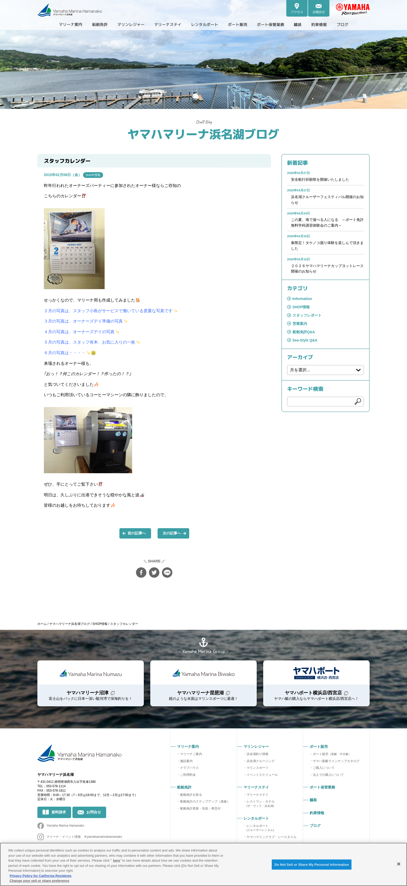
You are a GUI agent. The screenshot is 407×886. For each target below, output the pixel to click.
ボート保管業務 (275, 24)
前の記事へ (137, 533)
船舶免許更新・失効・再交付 (200, 810)
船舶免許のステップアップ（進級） (205, 803)
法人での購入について (328, 776)
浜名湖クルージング (261, 762)
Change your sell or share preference (39, 881)
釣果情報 (327, 24)
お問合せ (93, 814)
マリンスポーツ (257, 769)
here (116, 860)
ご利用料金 (188, 776)
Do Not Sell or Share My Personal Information (311, 865)
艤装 (304, 24)
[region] (203, 864)
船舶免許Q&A (304, 334)
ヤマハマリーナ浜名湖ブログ (203, 133)
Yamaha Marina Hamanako (65, 828)
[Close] (398, 864)
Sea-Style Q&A (305, 343)
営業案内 (300, 326)
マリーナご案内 (191, 755)
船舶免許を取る (191, 796)
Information (303, 301)
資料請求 (58, 814)
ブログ (352, 24)
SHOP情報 (93, 175)
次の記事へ (172, 533)
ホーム (42, 624)
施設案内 (186, 762)
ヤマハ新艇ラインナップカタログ (336, 762)
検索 (358, 404)
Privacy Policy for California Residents (40, 876)
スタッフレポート (307, 317)
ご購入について (324, 769)
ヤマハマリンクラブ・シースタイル (271, 838)
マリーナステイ (257, 796)
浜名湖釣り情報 (257, 755)
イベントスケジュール (262, 776)
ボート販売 (332, 755)
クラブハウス (189, 769)
